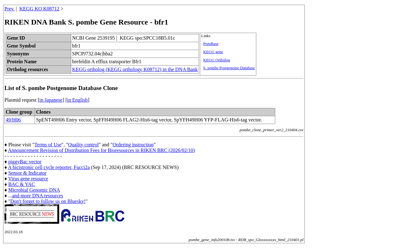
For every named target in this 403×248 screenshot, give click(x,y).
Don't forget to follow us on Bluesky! (48, 201)
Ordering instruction (133, 144)
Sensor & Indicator (27, 173)
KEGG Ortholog (216, 60)
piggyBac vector (24, 161)
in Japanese (50, 100)
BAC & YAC (21, 184)
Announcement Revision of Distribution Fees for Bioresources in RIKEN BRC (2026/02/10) (101, 150)
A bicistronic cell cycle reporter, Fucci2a (49, 167)
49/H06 (13, 119)
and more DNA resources (37, 195)
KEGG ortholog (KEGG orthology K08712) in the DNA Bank (135, 69)
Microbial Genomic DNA (34, 190)
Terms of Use (47, 144)
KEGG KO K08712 (40, 8)
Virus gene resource (28, 178)
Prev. (9, 8)
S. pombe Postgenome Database (229, 68)
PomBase (210, 44)
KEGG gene (213, 52)
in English (77, 100)
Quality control (83, 144)
